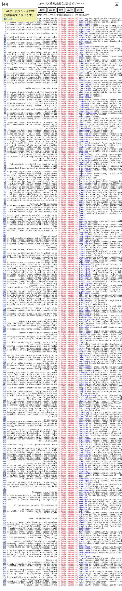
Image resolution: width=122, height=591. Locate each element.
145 (4, 291)
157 (4, 314)
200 (4, 395)
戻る (5, 4)
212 (4, 418)
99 (4, 204)
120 (4, 244)
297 (4, 579)
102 (4, 210)
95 (4, 196)
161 (4, 321)
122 (4, 247)
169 (4, 337)
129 (4, 261)
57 (4, 124)
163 (4, 325)
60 (4, 130)
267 (4, 522)
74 (4, 157)
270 (4, 528)
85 (4, 177)
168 (4, 335)
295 (4, 575)
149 (4, 299)
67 (4, 143)
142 (4, 285)
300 (4, 585)
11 (4, 37)
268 (4, 524)
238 (4, 467)
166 (4, 331)
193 (4, 382)
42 (4, 96)
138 (4, 278)
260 (4, 509)
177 (4, 352)
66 (4, 141)
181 (4, 359)
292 (4, 570)
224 (4, 441)
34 (4, 81)
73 (4, 155)
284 (4, 554)
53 (4, 117)
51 (4, 113)
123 (4, 249)
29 (4, 71)
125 (4, 253)
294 (4, 574)
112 (4, 229)
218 (4, 429)
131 (4, 265)
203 (4, 401)
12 (4, 39)
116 (4, 236)
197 (4, 390)
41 (4, 94)
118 (4, 240)
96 (4, 198)
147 (4, 295)
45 (4, 102)
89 (4, 185)
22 (4, 58)
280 (4, 547)
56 (4, 122)
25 (4, 64)
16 (4, 47)
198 (4, 391)
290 (4, 566)
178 (4, 354)
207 (4, 409)
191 (4, 378)
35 (4, 83)
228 (4, 448)
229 (4, 450)
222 (4, 437)
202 (4, 399)
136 (4, 274)
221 (4, 435)
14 (4, 43)
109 (4, 223)
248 (4, 486)
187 (4, 371)
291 (4, 568)
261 (4, 511)
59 (4, 128)
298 (4, 581)
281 (4, 549)
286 (4, 558)
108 (4, 221)
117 (4, 238)
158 (4, 316)
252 (4, 494)
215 (4, 424)
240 (4, 471)
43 (4, 98)
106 (4, 217)
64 (4, 138)
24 (4, 62)
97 (4, 200)
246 (4, 482)
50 (4, 111)
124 (4, 251)
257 (4, 503)
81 (4, 170)
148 (4, 297)
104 (4, 213)
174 (4, 346)
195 (4, 386)
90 (4, 187)
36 (4, 84)
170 (4, 338)
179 (4, 356)
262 (4, 513)
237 (4, 465)
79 (4, 166)
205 (4, 405)
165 (4, 329)
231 (4, 454)
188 (4, 373)
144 (4, 289)
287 (4, 560)
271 (4, 530)
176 (4, 350)
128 (4, 259)
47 (4, 105)
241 (4, 473)
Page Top (117, 4)
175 (4, 348)
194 (4, 384)
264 (4, 517)
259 (4, 507)
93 (4, 193)
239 (4, 469)
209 (4, 412)
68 (4, 145)
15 (4, 45)
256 (4, 501)
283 (4, 553)
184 (4, 365)
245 (4, 481)
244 (4, 479)
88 (4, 183)
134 (4, 270)
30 (4, 73)
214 (4, 422)
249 (4, 488)
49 (4, 109)
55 (4, 120)
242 (4, 475)
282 (4, 551)
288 (4, 562)
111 (4, 227)
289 (4, 564)
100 (4, 206)
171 (4, 340)
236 (4, 464)
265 (4, 518)
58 (4, 126)
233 (4, 458)
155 (4, 310)
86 (4, 179)
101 (4, 208)
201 (4, 397)
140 (4, 282)
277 (4, 541)
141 (4, 284)
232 (4, 456)
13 (4, 41)
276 (4, 539)
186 (4, 369)
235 (4, 462)
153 (4, 306)
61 (4, 132)
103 (4, 211)
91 (4, 189)
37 (4, 86)
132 (4, 267)
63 (4, 136)
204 (4, 403)
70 (4, 149)
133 (4, 268)
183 (4, 363)
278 (4, 543)
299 (4, 583)
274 (4, 536)
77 (4, 162)
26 (4, 66)
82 (4, 172)
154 (4, 308)
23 (4, 60)
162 (4, 323)
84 (4, 176)
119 (4, 242)
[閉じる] (8, 19)
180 (4, 357)
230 (4, 452)
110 (4, 225)
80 (4, 168)
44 (4, 100)
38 (4, 88)
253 (4, 496)
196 (4, 388)
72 (4, 153)
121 (4, 246)
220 (4, 433)
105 (4, 215)
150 (4, 300)
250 (4, 490)
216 (4, 426)
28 (4, 69)
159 (4, 318)
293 (4, 571)
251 (4, 492)
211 (4, 416)
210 (4, 414)
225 (4, 443)
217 (4, 427)
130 (4, 263)
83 (4, 174)
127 (4, 257)
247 (4, 484)
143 (4, 287)
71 (4, 151)
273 (4, 534)
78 (4, 164)
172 (4, 342)
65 (4, 140)
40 (4, 92)
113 (4, 230)
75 (4, 158)
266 (4, 520)
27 (4, 67)
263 (4, 515)
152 (4, 304)
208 (4, 411)
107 (4, 219)
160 (4, 320)
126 (4, 255)
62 (4, 134)
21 (4, 56)
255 (4, 500)
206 (4, 407)
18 (4, 50)
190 (4, 376)
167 (4, 333)
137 (4, 276)
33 (4, 79)
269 (4, 526)
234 (4, 460)
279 (4, 545)
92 (4, 191)
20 (4, 54)
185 (4, 367)
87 (4, 181)
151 (4, 302)
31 (4, 75)
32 (4, 77)
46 (4, 103)
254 (4, 498)
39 (4, 90)
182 (4, 361)
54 (4, 119)
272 (4, 532)
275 (4, 538)
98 (4, 202)
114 (4, 232)
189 (4, 374)
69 (4, 147)
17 (4, 49)
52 (4, 115)
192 (4, 380)
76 (4, 160)
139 (4, 280)
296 (4, 577)
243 (4, 477)
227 (4, 447)
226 (4, 445)
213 (4, 420)
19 (4, 52)
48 (4, 107)
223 (4, 439)
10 (4, 35)
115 (4, 234)
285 (4, 556)
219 (4, 431)
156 (4, 312)
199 (4, 394)
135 (4, 272)
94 (4, 194)
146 (4, 293)
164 (4, 327)
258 (4, 505)
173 (4, 344)
